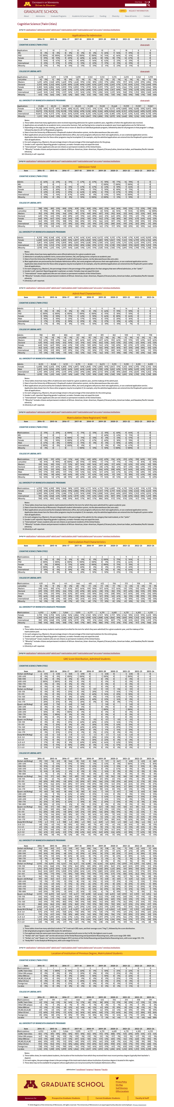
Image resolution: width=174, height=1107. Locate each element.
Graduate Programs (58, 16)
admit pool (55, 30)
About (26, 16)
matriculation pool (85, 30)
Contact (147, 16)
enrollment (81, 1070)
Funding (103, 16)
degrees (98, 1070)
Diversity (115, 16)
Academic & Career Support (83, 16)
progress (90, 1070)
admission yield (43, 30)
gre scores (98, 30)
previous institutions (111, 30)
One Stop (138, 2)
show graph (145, 45)
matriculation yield (68, 30)
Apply (122, 11)
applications (31, 30)
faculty (105, 1070)
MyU (147, 2)
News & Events (131, 16)
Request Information (139, 11)
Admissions (40, 16)
